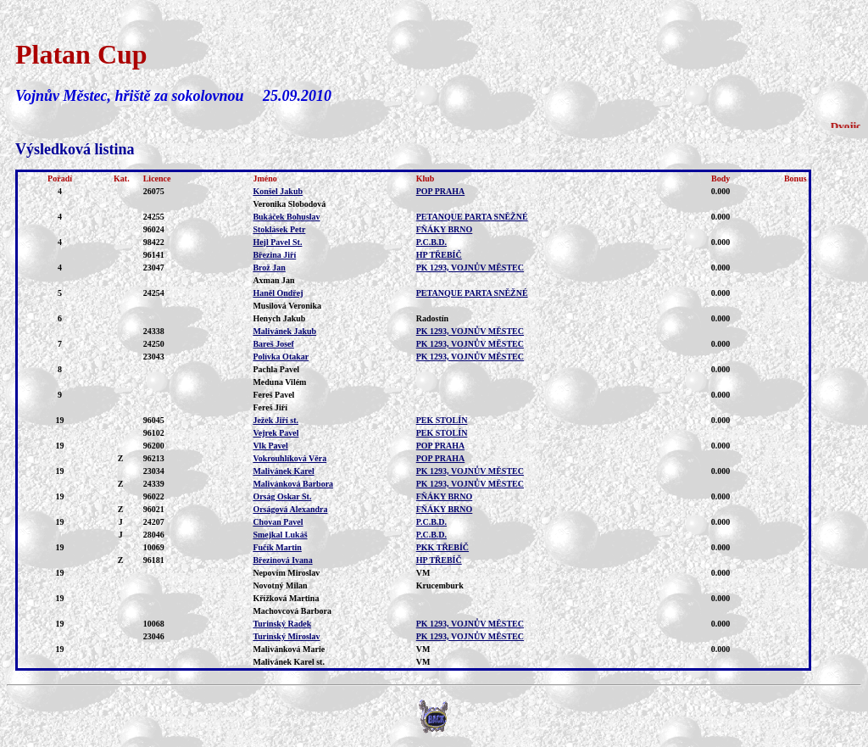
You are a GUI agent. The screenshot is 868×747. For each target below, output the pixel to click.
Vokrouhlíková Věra (289, 458)
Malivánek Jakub (284, 331)
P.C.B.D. (431, 242)
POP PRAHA (440, 191)
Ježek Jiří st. (275, 420)
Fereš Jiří (270, 407)
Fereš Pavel (273, 394)
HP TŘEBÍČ (439, 254)
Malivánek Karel (283, 471)
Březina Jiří (274, 254)
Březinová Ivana (282, 560)
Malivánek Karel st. (289, 661)
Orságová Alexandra (290, 509)
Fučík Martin (277, 547)
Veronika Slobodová (289, 204)
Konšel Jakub (278, 191)
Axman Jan (273, 280)
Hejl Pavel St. (277, 242)
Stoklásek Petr (279, 229)
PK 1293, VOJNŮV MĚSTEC (470, 267)
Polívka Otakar (281, 356)
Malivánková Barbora (293, 483)
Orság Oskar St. (282, 496)
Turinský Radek (282, 623)
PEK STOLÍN (442, 420)
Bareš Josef (273, 343)
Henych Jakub (279, 318)
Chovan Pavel (278, 522)
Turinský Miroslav (286, 636)
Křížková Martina (286, 598)
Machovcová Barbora (292, 611)
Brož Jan (269, 267)
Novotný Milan (280, 585)
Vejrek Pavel (275, 433)
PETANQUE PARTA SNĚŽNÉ (472, 216)
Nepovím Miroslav (286, 572)
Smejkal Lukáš (280, 534)
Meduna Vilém (279, 382)
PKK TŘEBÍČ (442, 547)
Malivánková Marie (289, 649)
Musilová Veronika (287, 305)
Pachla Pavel (276, 369)
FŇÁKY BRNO (444, 229)
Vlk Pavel (270, 445)
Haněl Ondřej (278, 293)
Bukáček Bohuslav (286, 216)
